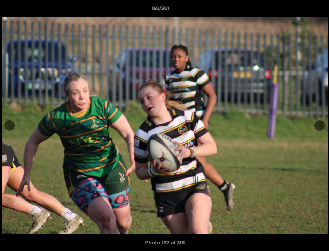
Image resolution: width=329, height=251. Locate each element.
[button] (300, 10)
